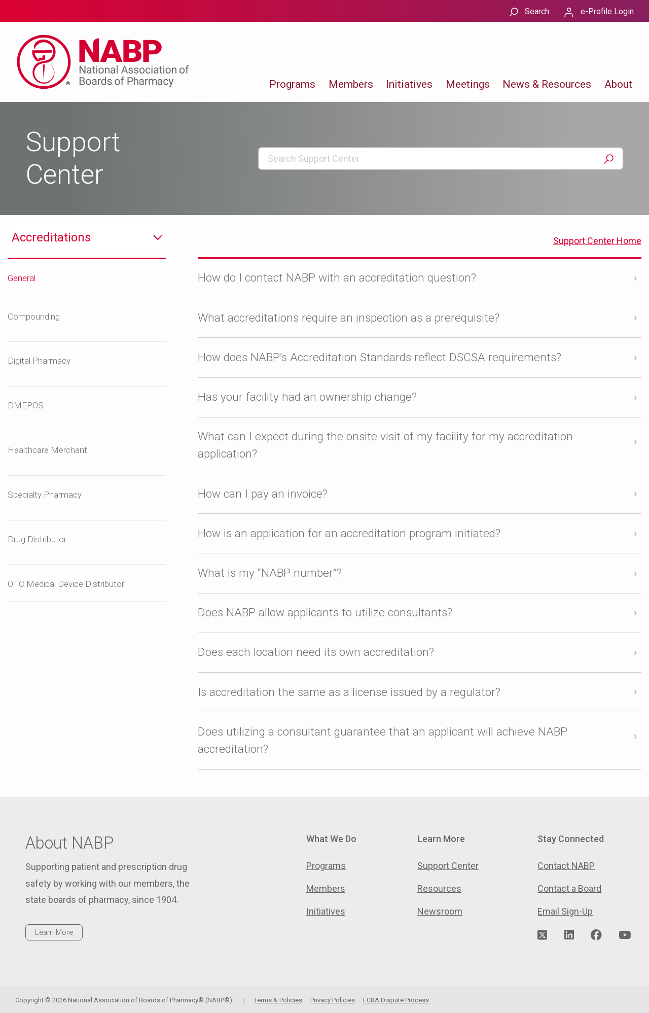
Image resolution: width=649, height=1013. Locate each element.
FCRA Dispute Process (396, 1000)
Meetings (468, 84)
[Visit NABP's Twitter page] (542, 935)
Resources (439, 888)
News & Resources (546, 84)
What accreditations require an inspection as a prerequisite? (348, 318)
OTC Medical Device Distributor (66, 584)
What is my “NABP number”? (270, 573)
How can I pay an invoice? (263, 494)
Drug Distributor (37, 539)
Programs (292, 84)
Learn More (54, 932)
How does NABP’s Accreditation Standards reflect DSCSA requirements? (379, 357)
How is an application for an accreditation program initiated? (349, 533)
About (618, 84)
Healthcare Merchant (47, 450)
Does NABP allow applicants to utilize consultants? (325, 612)
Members (351, 84)
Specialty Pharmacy (45, 495)
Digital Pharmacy (39, 361)
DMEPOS (26, 405)
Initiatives (409, 84)
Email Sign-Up (565, 911)
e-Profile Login (607, 11)
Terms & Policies (278, 1000)
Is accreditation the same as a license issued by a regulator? (349, 692)
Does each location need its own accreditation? (316, 652)
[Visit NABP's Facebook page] (596, 935)
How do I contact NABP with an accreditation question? (337, 278)
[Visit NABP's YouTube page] (625, 935)
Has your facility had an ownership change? (307, 397)
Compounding (34, 316)
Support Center (448, 865)
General (21, 278)
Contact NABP (566, 865)
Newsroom (439, 911)
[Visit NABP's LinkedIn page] (569, 935)
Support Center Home (597, 240)
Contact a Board (569, 888)
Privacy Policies (332, 1000)
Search (537, 11)
